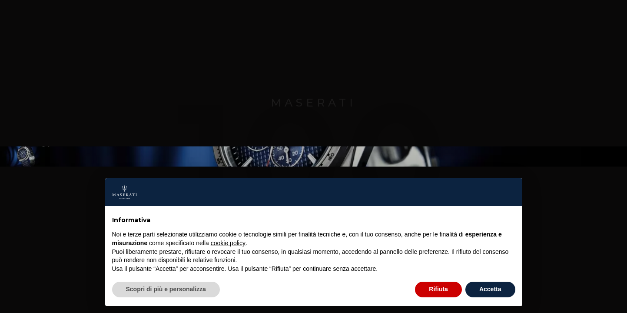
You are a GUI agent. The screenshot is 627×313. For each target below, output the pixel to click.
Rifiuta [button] (438, 289)
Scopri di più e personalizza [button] (166, 289)
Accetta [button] (490, 289)
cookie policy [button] (228, 243)
